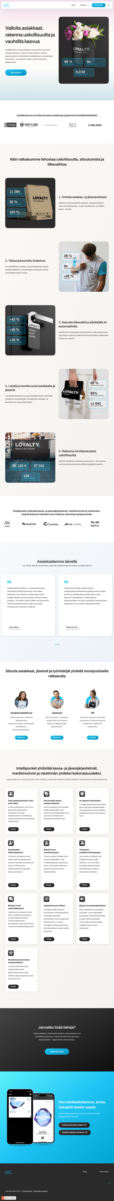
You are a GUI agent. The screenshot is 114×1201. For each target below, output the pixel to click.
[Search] (109, 5)
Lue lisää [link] (93, 737)
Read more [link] (21, 737)
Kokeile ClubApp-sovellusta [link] (74, 1132)
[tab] (55, 644)
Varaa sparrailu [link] (57, 1051)
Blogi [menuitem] (85, 1172)
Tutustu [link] (13, 829)
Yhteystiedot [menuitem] (104, 1172)
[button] (109, 1183)
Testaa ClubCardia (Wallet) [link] (74, 1125)
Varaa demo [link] (16, 72)
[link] (6, 5)
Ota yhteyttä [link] (98, 5)
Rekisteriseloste (27, 1191)
